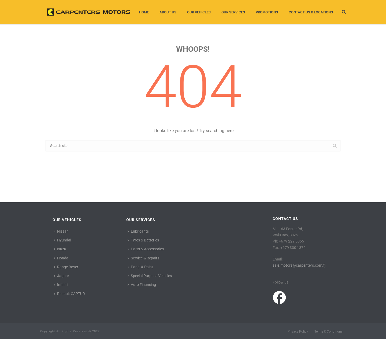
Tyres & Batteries (143, 240)
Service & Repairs (143, 258)
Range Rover (66, 267)
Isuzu (60, 249)
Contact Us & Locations (311, 12)
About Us (167, 12)
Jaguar (61, 276)
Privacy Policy (298, 331)
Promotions (267, 12)
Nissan (61, 231)
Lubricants (138, 231)
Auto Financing (142, 284)
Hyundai (62, 240)
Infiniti (61, 284)
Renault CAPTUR (69, 294)
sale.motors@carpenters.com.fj (299, 265)
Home (144, 12)
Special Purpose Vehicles (150, 276)
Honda (61, 258)
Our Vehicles (199, 12)
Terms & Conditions (328, 331)
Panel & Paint (140, 267)
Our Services (233, 12)
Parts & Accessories (146, 249)
